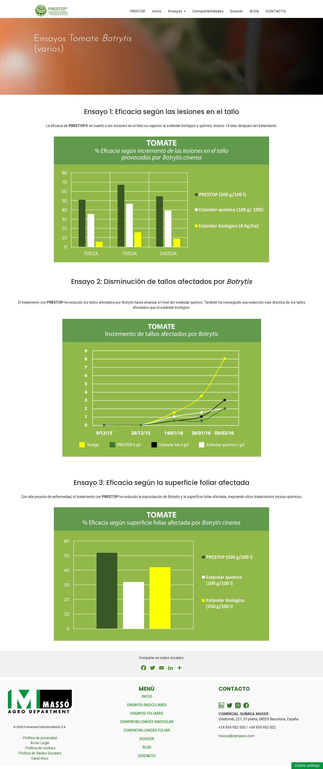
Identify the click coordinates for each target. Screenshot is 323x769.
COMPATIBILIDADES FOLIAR (147, 730)
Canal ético (39, 758)
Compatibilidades (208, 11)
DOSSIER (146, 739)
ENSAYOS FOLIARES (146, 713)
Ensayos (177, 11)
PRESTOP (137, 11)
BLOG (254, 11)
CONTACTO (276, 11)
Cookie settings (307, 765)
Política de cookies (40, 748)
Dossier (236, 11)
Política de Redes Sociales (40, 753)
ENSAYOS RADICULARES (147, 705)
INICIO (147, 696)
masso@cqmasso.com (236, 736)
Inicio (157, 11)
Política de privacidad (40, 738)
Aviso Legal (40, 743)
